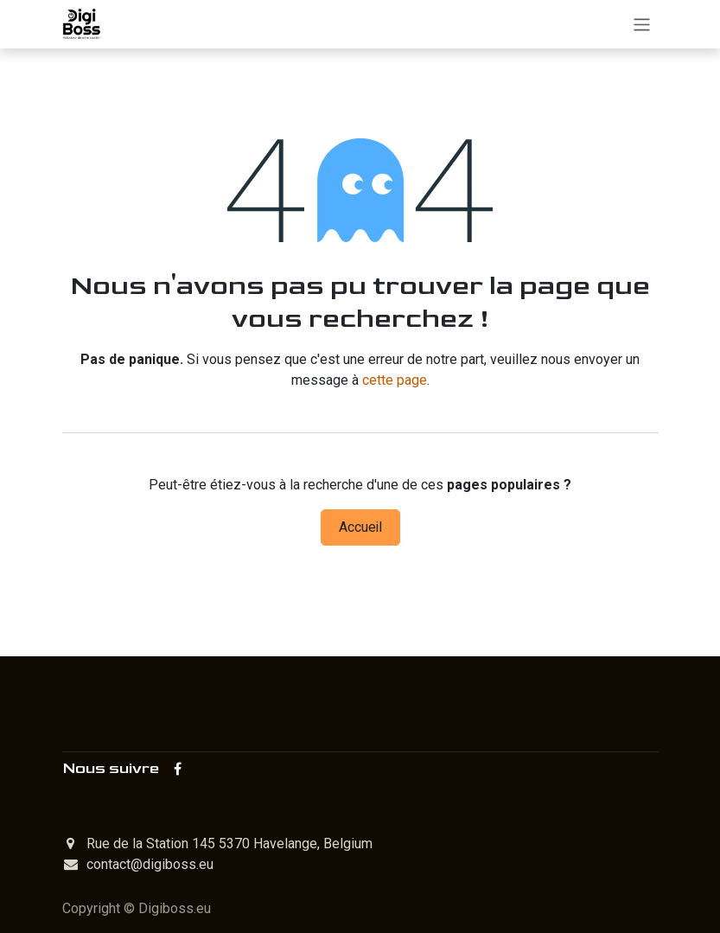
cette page (394, 380)
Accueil (360, 527)
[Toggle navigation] (642, 24)
